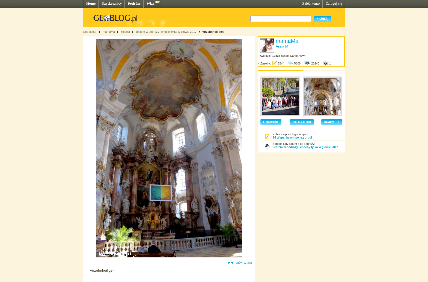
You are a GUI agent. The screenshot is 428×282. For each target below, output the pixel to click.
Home (91, 3)
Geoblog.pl (90, 31)
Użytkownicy (112, 3)
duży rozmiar (244, 262)
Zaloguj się (334, 3)
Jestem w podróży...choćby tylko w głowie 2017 (166, 31)
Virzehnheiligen (213, 31)
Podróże (134, 3)
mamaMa (109, 31)
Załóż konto (311, 3)
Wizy (150, 3)
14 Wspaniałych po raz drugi (292, 137)
